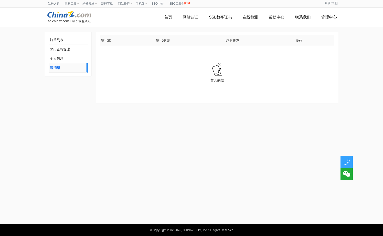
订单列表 (57, 40)
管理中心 (329, 17)
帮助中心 (276, 17)
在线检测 (250, 17)
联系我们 (303, 17)
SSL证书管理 (60, 49)
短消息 (55, 68)
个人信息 (57, 58)
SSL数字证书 (220, 17)
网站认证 (190, 17)
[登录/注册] (331, 3)
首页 (168, 17)
